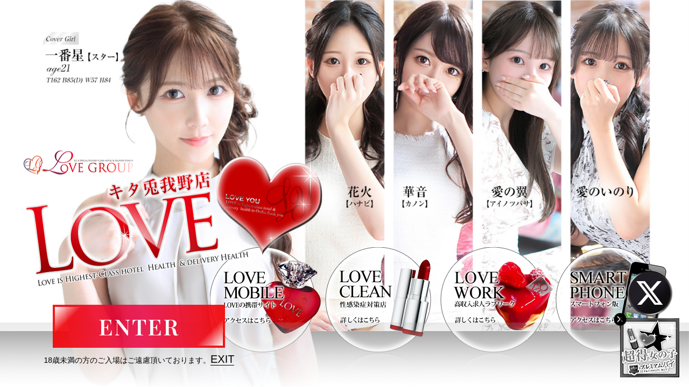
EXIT (222, 359)
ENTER (139, 326)
